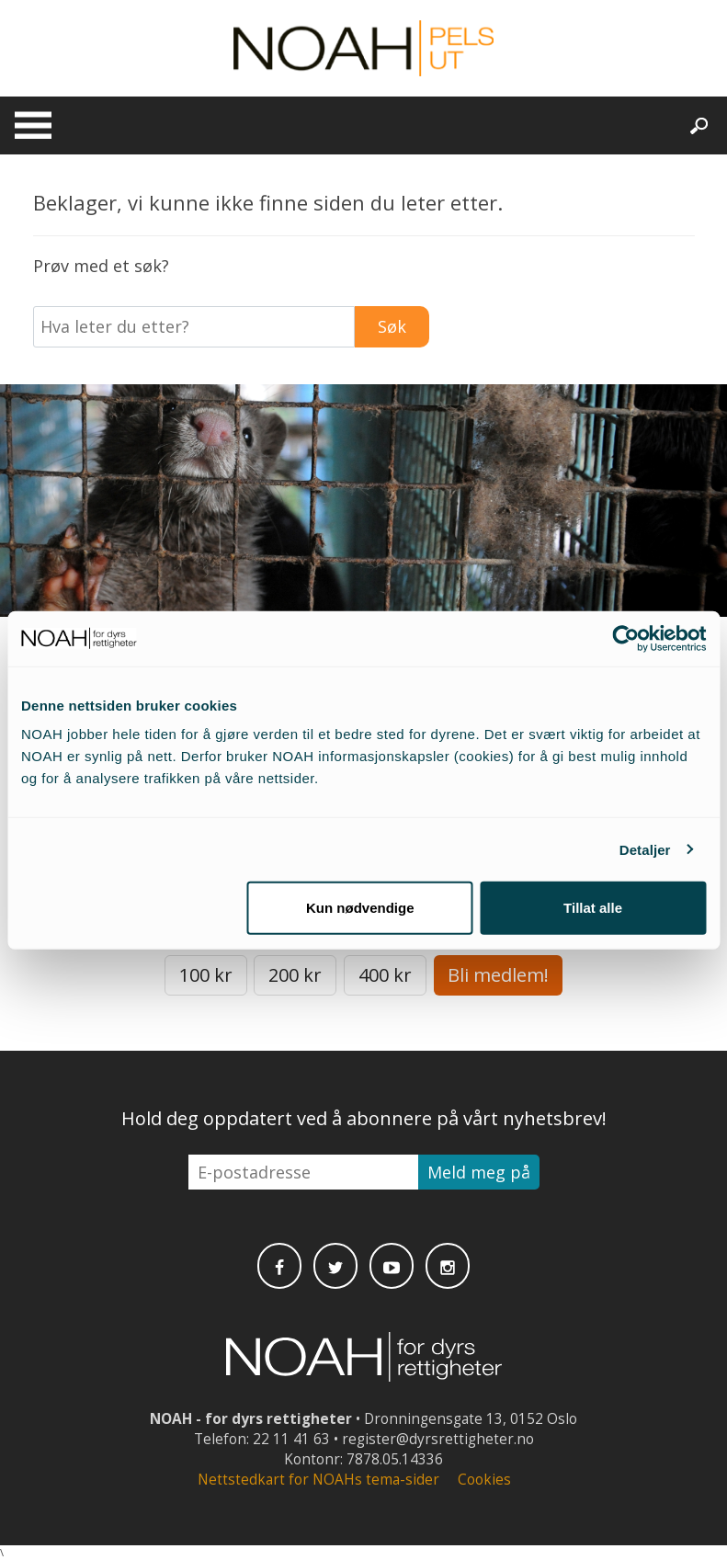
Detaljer (645, 849)
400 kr (385, 974)
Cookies (484, 1479)
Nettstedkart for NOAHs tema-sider (318, 1479)
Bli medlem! (498, 974)
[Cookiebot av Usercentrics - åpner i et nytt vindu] (625, 638)
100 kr (206, 974)
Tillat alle (592, 908)
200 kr (295, 974)
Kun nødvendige (360, 908)
